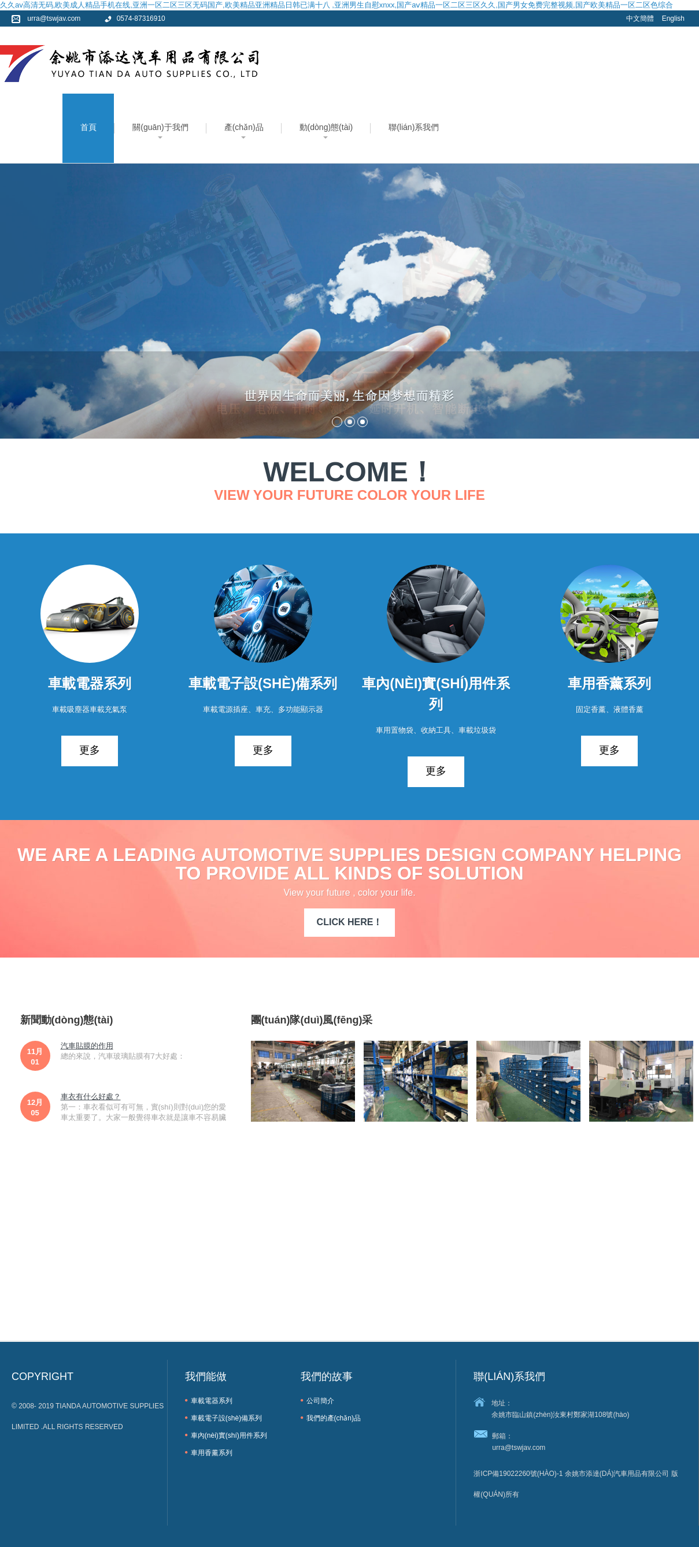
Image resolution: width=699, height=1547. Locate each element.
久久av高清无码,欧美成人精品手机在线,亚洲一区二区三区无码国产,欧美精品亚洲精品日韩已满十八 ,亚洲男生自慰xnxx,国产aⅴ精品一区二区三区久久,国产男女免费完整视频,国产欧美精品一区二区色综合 (336, 5)
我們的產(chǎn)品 (333, 1418)
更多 (89, 750)
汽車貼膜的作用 (87, 1045)
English (673, 18)
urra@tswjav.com (518, 1448)
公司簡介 (320, 1401)
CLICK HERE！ (350, 922)
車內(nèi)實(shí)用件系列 (229, 1435)
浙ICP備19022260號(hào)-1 (518, 1474)
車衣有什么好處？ (91, 1096)
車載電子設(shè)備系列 (226, 1418)
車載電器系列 (211, 1401)
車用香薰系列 (211, 1453)
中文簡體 (640, 18)
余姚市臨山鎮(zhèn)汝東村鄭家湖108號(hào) (560, 1415)
